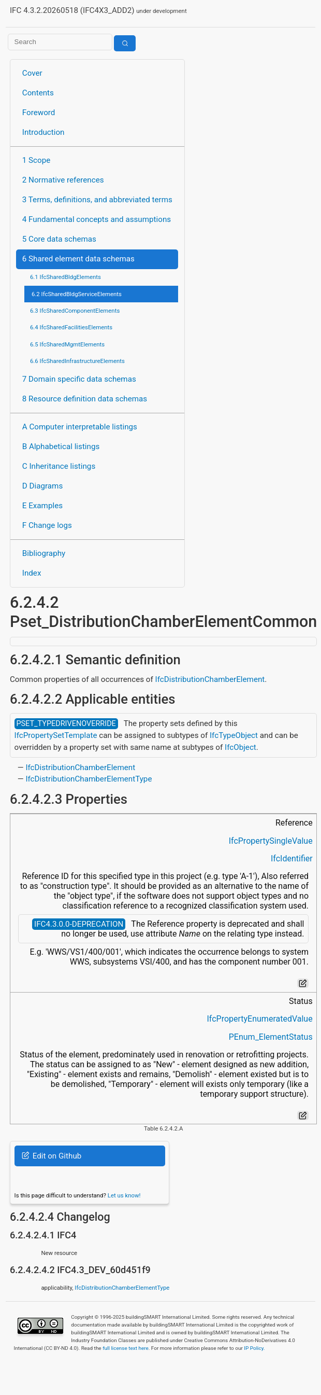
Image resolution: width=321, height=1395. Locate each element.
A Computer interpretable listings (79, 426)
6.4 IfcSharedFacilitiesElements (71, 327)
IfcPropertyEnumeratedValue (259, 1019)
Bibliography (43, 553)
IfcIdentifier (292, 858)
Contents (38, 92)
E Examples (42, 505)
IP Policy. (254, 1348)
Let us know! (124, 1195)
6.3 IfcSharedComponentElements (75, 310)
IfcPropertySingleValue (271, 841)
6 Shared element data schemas (78, 258)
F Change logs (47, 525)
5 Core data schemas (59, 239)
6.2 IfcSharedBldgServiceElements (77, 294)
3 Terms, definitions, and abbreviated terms (97, 199)
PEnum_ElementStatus (271, 1037)
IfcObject (240, 747)
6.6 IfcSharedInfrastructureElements (77, 361)
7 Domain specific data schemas (79, 379)
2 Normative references (63, 180)
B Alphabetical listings (61, 446)
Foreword (38, 112)
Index (31, 573)
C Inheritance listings (58, 466)
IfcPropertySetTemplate (55, 735)
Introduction (43, 132)
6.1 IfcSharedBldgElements (65, 277)
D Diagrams (42, 486)
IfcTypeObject (234, 735)
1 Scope (36, 160)
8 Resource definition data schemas (84, 398)
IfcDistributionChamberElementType (88, 779)
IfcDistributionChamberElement (210, 679)
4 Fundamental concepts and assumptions (96, 219)
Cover (32, 73)
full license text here (126, 1348)
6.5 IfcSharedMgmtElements (67, 344)
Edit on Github (51, 1156)
